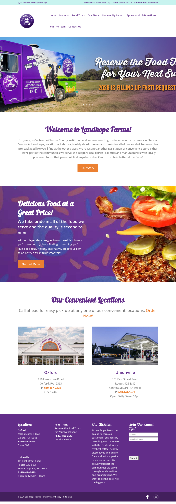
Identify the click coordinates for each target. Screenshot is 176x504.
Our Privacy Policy (52, 496)
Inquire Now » (63, 439)
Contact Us (74, 26)
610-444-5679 (126, 392)
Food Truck (78, 15)
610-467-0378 (52, 388)
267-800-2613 (65, 435)
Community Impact (113, 15)
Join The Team (58, 26)
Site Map (67, 496)
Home (53, 15)
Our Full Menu (31, 264)
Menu (62, 15)
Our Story (93, 15)
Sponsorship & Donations (141, 15)
